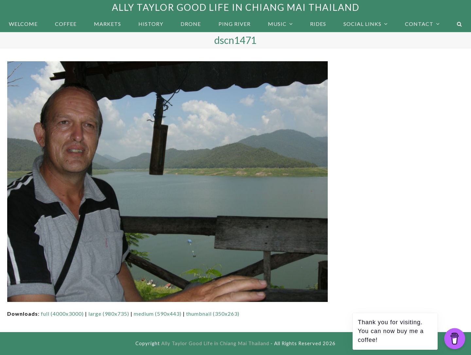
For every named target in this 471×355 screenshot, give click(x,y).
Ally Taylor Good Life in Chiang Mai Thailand (235, 7)
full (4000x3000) (62, 313)
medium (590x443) (158, 313)
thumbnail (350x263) (212, 313)
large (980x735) (108, 313)
